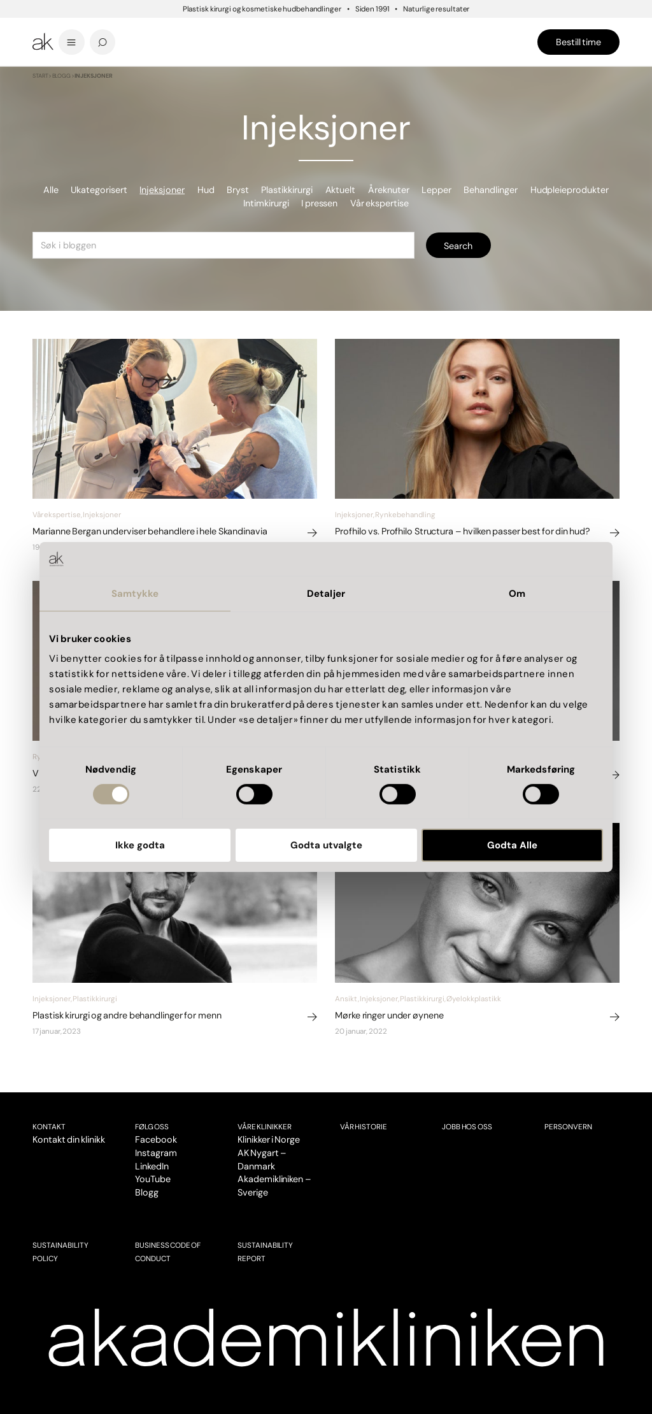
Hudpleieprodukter (569, 190)
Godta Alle (512, 845)
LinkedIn (152, 1166)
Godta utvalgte (326, 845)
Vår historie (363, 1127)
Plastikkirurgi (287, 190)
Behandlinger (491, 190)
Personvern (568, 1127)
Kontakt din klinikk (68, 1139)
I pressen (319, 203)
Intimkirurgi (266, 203)
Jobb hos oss (467, 1127)
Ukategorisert (99, 190)
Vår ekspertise (379, 203)
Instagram (156, 1153)
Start (40, 76)
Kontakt (49, 1127)
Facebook (156, 1139)
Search (458, 246)
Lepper (436, 190)
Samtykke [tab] (135, 593)
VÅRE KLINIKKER (264, 1127)
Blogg (61, 76)
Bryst (238, 190)
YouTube (153, 1179)
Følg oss (152, 1127)
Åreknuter (388, 190)
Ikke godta (140, 845)
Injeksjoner (162, 190)
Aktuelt (340, 190)
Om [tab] (517, 593)
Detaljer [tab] (326, 593)
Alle (51, 190)
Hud (206, 190)
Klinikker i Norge (268, 1139)
